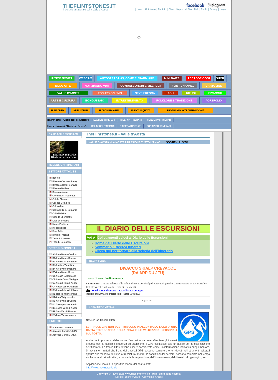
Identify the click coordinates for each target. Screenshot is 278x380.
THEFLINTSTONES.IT (89, 6)
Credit (204, 9)
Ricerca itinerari (131, 120)
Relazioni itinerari (103, 120)
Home (140, 9)
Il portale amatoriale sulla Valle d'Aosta (85, 9)
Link (196, 9)
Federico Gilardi (131, 376)
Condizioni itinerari (159, 120)
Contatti (162, 9)
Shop (171, 9)
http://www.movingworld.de (101, 367)
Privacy (213, 9)
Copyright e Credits (152, 376)
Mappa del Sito (184, 9)
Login (223, 9)
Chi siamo (150, 9)
